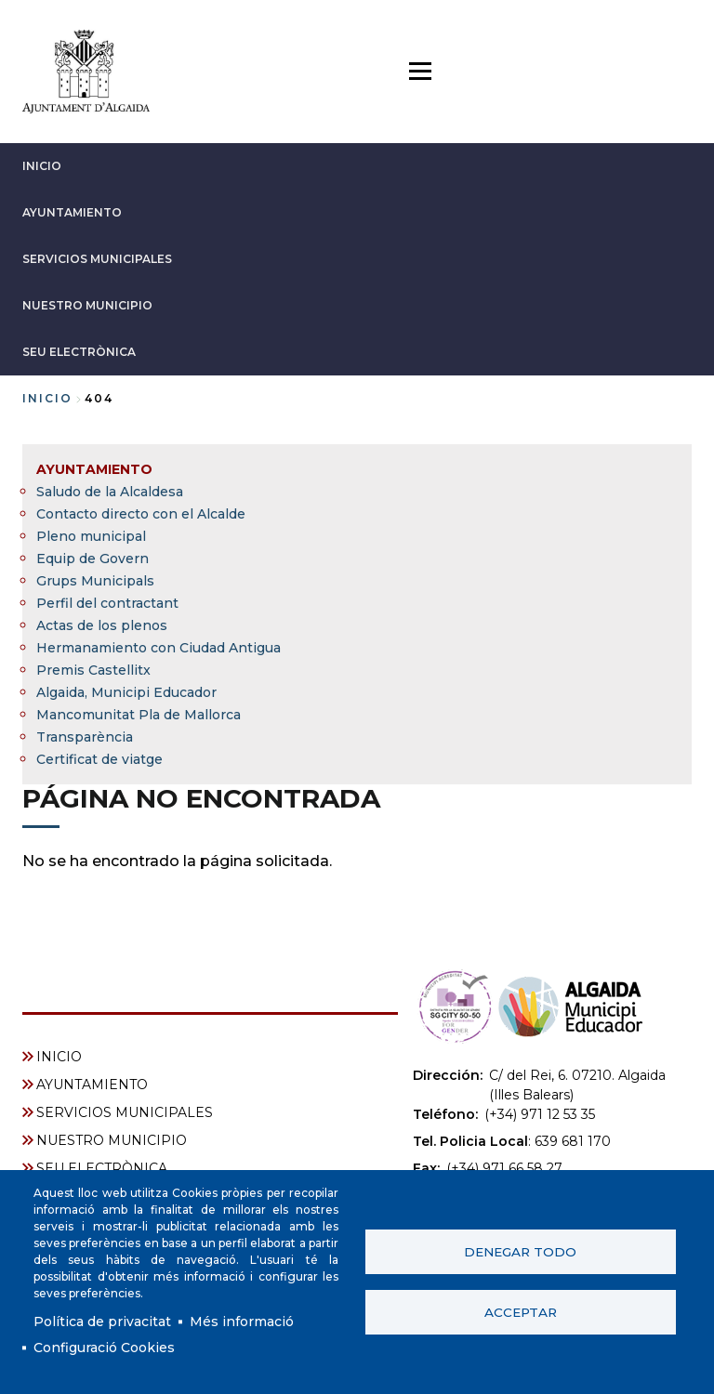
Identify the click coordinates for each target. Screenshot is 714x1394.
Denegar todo (520, 1251)
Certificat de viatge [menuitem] (99, 759)
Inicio (47, 398)
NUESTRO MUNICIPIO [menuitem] (111, 1140)
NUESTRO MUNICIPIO (87, 305)
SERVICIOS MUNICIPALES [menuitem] (124, 1112)
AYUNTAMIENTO (72, 212)
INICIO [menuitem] (59, 1056)
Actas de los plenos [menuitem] (101, 625)
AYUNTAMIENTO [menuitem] (94, 469)
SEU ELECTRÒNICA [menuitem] (101, 1168)
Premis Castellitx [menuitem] (93, 670)
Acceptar (520, 1312)
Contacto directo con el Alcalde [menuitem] (140, 514)
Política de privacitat (102, 1321)
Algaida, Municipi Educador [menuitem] (126, 692)
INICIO (41, 166)
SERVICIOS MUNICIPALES (97, 259)
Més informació (242, 1321)
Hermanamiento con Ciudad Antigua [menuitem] (158, 647)
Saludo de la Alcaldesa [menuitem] (109, 491)
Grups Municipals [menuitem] (95, 580)
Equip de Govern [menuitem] (92, 558)
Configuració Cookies (104, 1347)
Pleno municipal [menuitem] (91, 536)
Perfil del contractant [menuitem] (107, 603)
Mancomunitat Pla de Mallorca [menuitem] (138, 714)
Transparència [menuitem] (84, 737)
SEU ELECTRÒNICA (79, 352)
